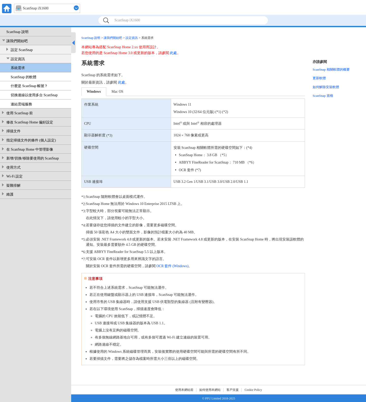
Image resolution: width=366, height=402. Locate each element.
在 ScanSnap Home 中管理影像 (29, 149)
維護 (9, 194)
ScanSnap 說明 (17, 32)
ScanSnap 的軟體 (23, 77)
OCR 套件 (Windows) (172, 266)
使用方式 (13, 167)
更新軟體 (319, 78)
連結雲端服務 (21, 104)
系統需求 (18, 68)
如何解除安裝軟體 (326, 87)
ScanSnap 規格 (323, 96)
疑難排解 (13, 185)
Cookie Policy (253, 390)
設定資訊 (18, 59)
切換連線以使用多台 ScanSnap (34, 95)
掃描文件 (13, 131)
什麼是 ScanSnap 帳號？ (29, 86)
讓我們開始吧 (17, 41)
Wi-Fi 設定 (14, 176)
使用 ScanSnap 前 (19, 113)
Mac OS (117, 91)
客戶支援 (232, 390)
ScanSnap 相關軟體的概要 (331, 69)
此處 (173, 53)
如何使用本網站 (210, 390)
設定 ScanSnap (22, 50)
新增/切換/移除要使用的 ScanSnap (32, 158)
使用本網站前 (184, 390)
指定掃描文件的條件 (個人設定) (31, 140)
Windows (94, 91)
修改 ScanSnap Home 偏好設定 (29, 122)
